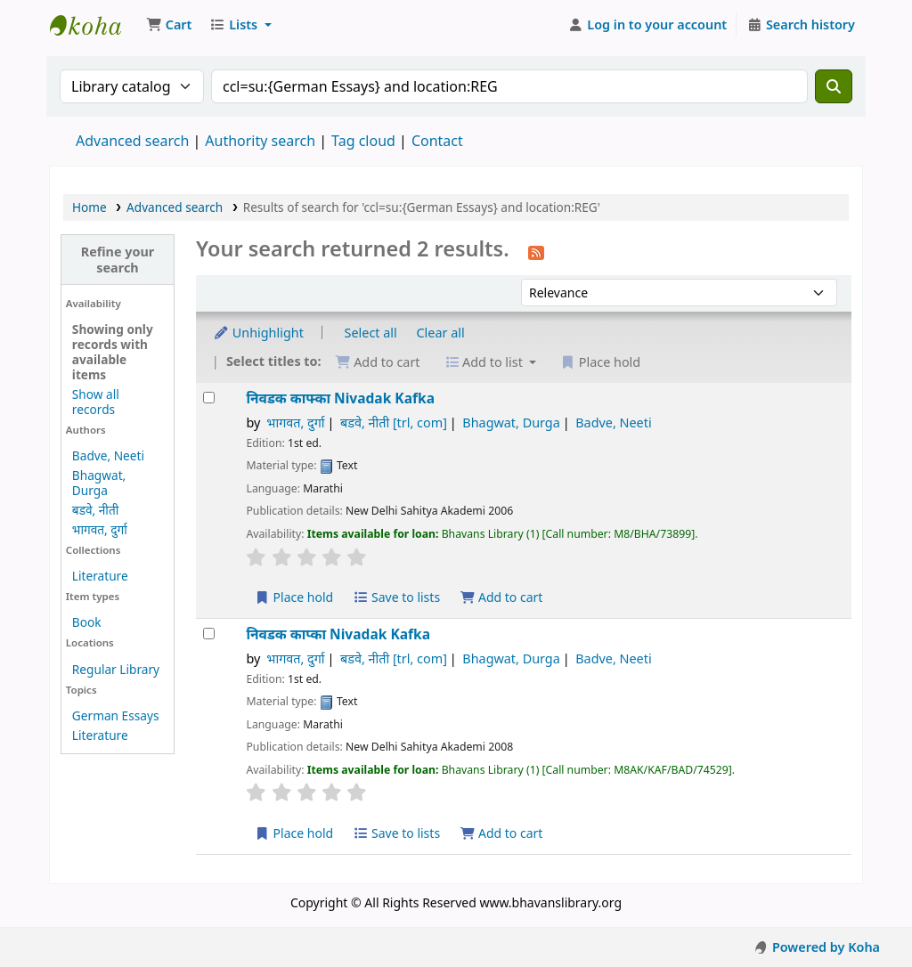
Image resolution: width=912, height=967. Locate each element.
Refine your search (118, 259)
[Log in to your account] (648, 25)
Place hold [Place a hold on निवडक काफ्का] (293, 597)
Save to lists (396, 597)
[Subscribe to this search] (536, 251)
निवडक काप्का (338, 634)
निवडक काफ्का (340, 398)
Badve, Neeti (108, 455)
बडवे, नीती (95, 509)
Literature (100, 575)
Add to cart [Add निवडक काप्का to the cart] (501, 833)
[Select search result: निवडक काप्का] (209, 633)
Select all (371, 332)
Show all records (95, 402)
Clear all (441, 332)
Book (87, 622)
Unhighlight (258, 332)
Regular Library (115, 669)
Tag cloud (363, 140)
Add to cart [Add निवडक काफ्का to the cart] (501, 597)
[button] (169, 25)
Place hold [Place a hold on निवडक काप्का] (293, 833)
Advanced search (132, 140)
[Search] (833, 86)
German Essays (115, 715)
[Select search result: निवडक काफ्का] (209, 397)
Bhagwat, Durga (99, 483)
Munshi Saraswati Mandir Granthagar (94, 25)
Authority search (260, 140)
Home (89, 207)
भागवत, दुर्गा (99, 529)
